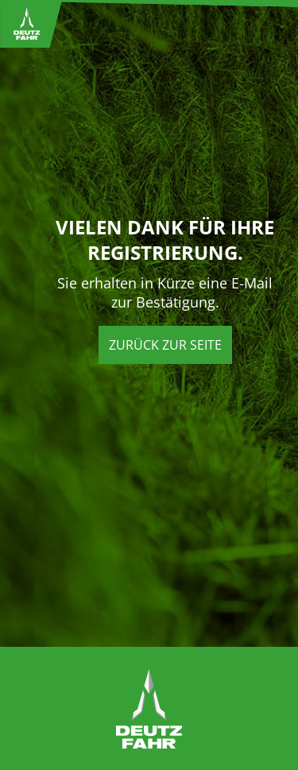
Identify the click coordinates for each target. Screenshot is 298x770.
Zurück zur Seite (165, 345)
